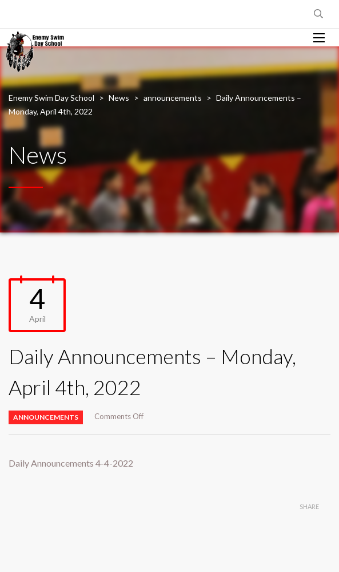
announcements (45, 417)
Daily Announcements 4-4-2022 (71, 462)
